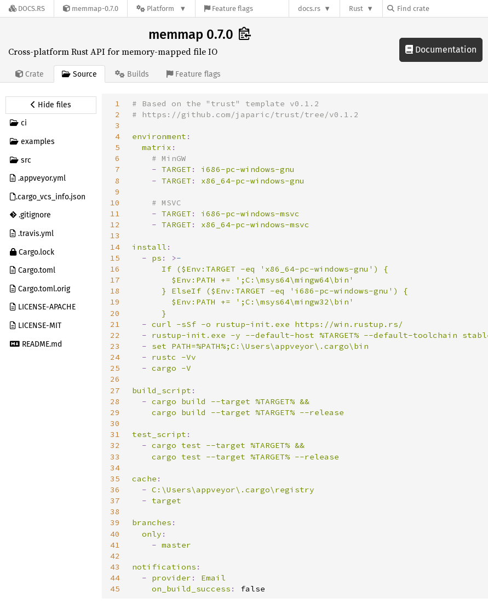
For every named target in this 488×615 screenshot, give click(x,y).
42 (115, 556)
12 (115, 224)
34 (115, 468)
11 (115, 214)
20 (115, 313)
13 (115, 235)
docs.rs (309, 8)
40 (115, 534)
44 (115, 578)
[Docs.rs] (27, 8)
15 (115, 258)
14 (115, 247)
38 (115, 511)
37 (115, 500)
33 (115, 457)
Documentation (440, 49)
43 (115, 567)
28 (115, 401)
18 (115, 291)
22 (115, 335)
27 (115, 390)
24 (115, 357)
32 (115, 445)
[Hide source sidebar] (51, 105)
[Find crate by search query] (442, 8)
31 (115, 434)
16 (115, 269)
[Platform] (161, 8)
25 (115, 368)
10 (115, 203)
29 (115, 412)
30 (115, 423)
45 (115, 589)
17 (115, 280)
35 (115, 479)
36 (115, 490)
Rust (356, 8)
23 (115, 346)
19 (115, 302)
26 (115, 379)
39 (115, 522)
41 (115, 545)
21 (115, 324)
